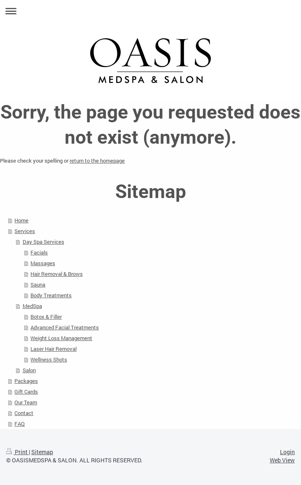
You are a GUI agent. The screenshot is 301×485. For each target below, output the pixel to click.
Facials (39, 252)
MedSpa (32, 306)
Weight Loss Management (61, 338)
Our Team (25, 402)
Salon (29, 370)
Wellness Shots (48, 359)
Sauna (37, 284)
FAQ (19, 423)
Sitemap (42, 452)
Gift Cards (26, 391)
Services (24, 231)
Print (17, 452)
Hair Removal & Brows (56, 273)
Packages (26, 381)
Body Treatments (51, 295)
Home (21, 220)
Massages (42, 263)
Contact (23, 413)
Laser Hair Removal (53, 348)
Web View (282, 460)
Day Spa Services (43, 241)
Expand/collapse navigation (150, 11)
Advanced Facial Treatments (64, 327)
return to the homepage (97, 160)
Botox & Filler (46, 316)
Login (287, 452)
